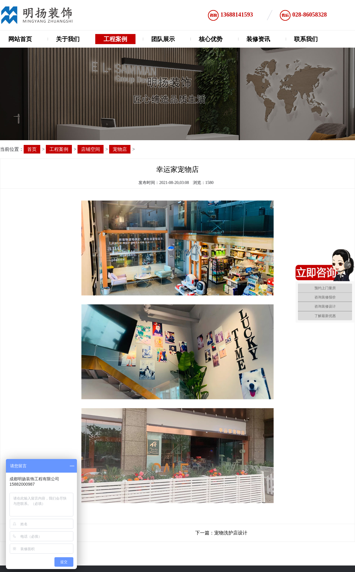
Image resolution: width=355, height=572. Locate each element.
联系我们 (306, 39)
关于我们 (68, 39)
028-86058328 (309, 14)
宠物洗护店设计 (230, 532)
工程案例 (115, 39)
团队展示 (163, 39)
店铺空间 (90, 149)
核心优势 (210, 39)
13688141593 (236, 14)
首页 (32, 149)
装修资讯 (258, 39)
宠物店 (120, 149)
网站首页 (20, 39)
